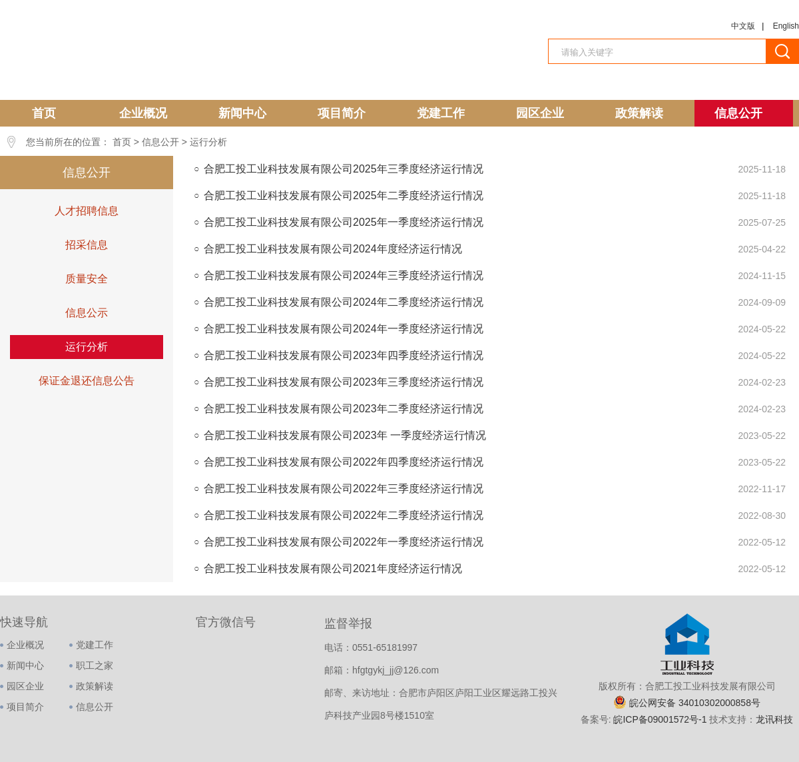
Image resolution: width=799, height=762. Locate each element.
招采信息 (86, 244)
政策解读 (639, 113)
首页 (44, 113)
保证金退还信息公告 (86, 380)
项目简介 (342, 113)
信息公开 (738, 113)
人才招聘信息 (87, 210)
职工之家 (94, 665)
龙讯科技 (774, 719)
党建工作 (441, 113)
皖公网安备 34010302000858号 (694, 702)
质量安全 (86, 278)
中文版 (743, 26)
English (786, 26)
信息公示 (86, 312)
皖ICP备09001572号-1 (661, 719)
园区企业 (540, 113)
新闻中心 (242, 113)
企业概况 (143, 113)
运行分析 (208, 142)
